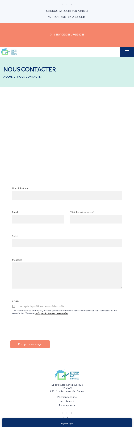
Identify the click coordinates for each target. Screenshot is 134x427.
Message (17, 259)
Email (15, 212)
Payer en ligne (67, 423)
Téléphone (82, 212)
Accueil (9, 76)
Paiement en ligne (67, 396)
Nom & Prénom (20, 188)
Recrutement (67, 401)
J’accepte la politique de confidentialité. (41, 306)
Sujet (15, 235)
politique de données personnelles (51, 313)
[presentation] (38, 327)
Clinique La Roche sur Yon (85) (67, 10)
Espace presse (67, 405)
